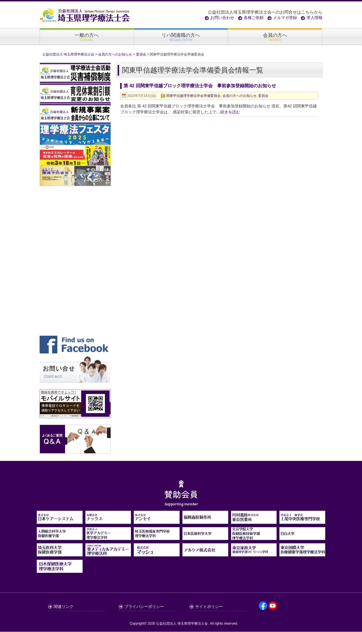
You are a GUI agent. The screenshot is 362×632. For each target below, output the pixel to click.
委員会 (263, 96)
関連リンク (64, 607)
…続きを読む (228, 112)
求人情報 (314, 17)
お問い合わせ (222, 17)
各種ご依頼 (254, 17)
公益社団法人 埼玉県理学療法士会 (182, 624)
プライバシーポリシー (144, 607)
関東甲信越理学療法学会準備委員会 (193, 96)
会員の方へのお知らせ (240, 96)
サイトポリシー (209, 607)
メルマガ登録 (285, 17)
